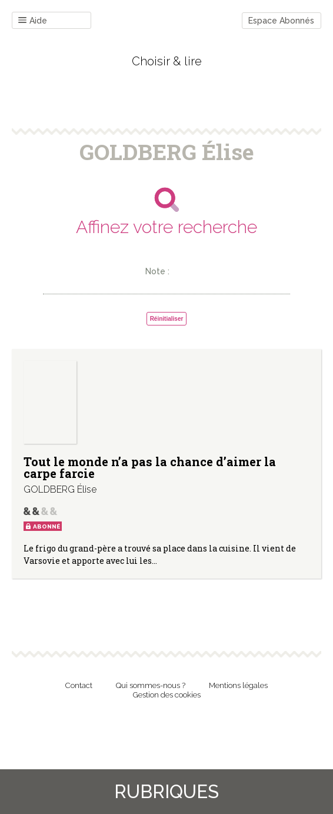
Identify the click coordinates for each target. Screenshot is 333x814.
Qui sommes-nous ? (150, 685)
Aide (32, 21)
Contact (78, 685)
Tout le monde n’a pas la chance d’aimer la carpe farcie (150, 467)
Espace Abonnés (281, 20)
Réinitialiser (167, 318)
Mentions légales (238, 685)
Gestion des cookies (167, 694)
